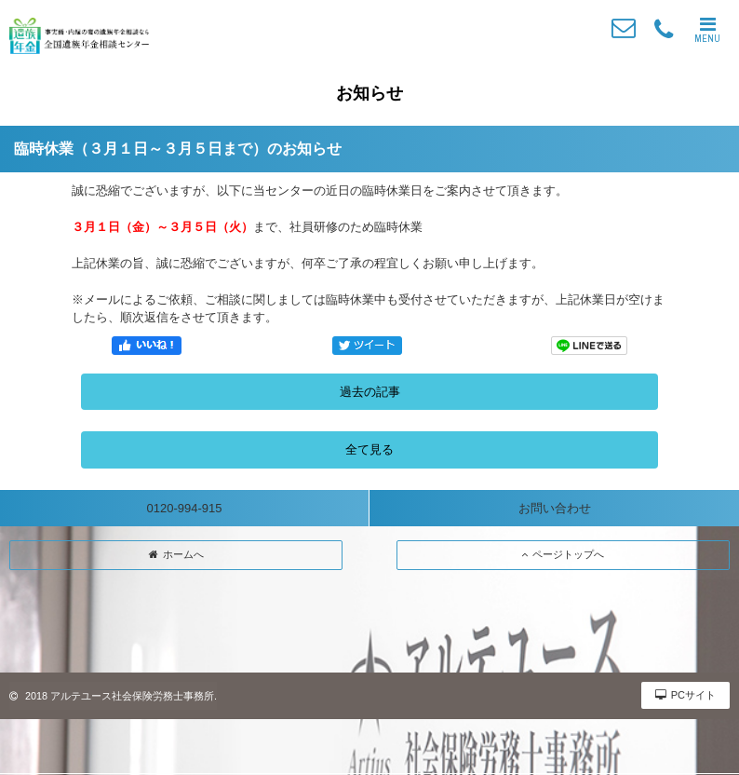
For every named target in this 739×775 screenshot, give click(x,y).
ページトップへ (562, 554)
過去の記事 (370, 392)
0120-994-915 (184, 508)
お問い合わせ (554, 508)
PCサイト (685, 694)
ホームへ (176, 554)
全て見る (369, 449)
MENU (707, 30)
